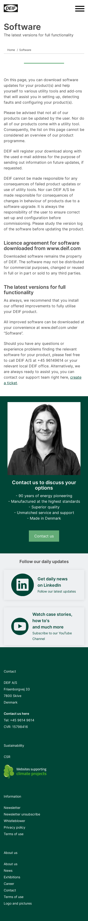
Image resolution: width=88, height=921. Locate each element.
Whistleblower (14, 821)
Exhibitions (12, 877)
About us (10, 864)
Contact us (44, 536)
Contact (10, 890)
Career (9, 884)
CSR (7, 757)
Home (11, 50)
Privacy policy (14, 827)
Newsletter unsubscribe (22, 814)
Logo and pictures (18, 903)
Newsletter (12, 808)
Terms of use (13, 834)
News (8, 870)
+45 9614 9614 (22, 720)
